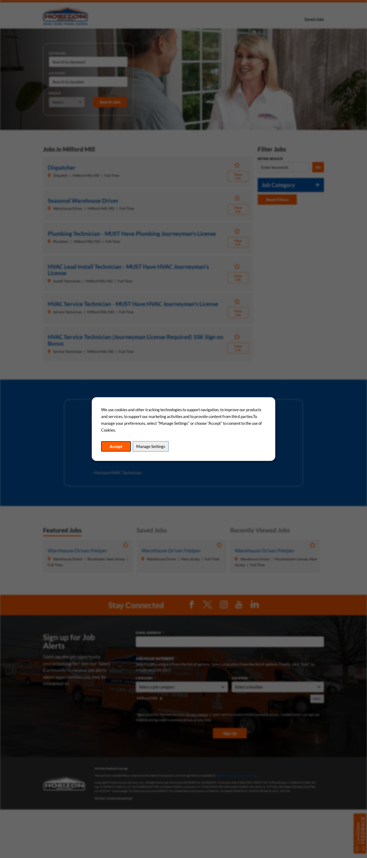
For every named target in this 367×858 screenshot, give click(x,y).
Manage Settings (150, 446)
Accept (116, 446)
